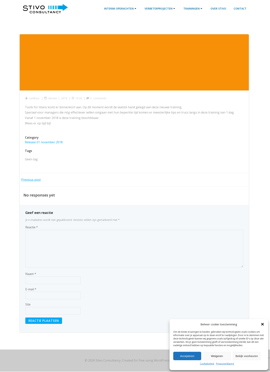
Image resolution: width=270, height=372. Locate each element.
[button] (262, 324)
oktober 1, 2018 (56, 98)
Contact (240, 8)
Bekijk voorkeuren (247, 356)
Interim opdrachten (120, 8)
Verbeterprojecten (160, 8)
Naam (30, 274)
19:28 (77, 98)
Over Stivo (218, 8)
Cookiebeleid (207, 363)
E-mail (30, 290)
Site (28, 305)
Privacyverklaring (225, 363)
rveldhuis (32, 98)
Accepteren (187, 356)
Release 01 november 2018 (44, 142)
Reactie (31, 228)
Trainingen (193, 8)
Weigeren (217, 356)
